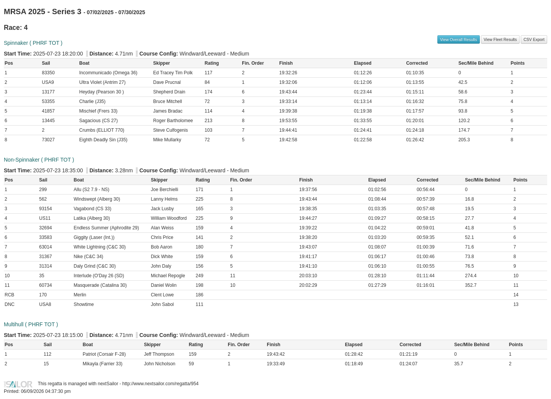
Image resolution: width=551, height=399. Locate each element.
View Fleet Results (500, 39)
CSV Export (533, 39)
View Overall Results (458, 39)
